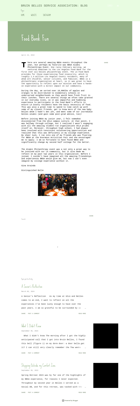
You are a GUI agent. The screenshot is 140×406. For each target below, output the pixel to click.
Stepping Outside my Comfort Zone (38, 365)
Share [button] (106, 62)
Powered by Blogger (70, 400)
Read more (82, 313)
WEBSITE (34, 15)
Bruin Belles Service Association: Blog (54, 5)
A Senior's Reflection (31, 286)
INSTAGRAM (47, 15)
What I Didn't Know (31, 325)
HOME (22, 15)
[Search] (109, 5)
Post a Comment (33, 313)
